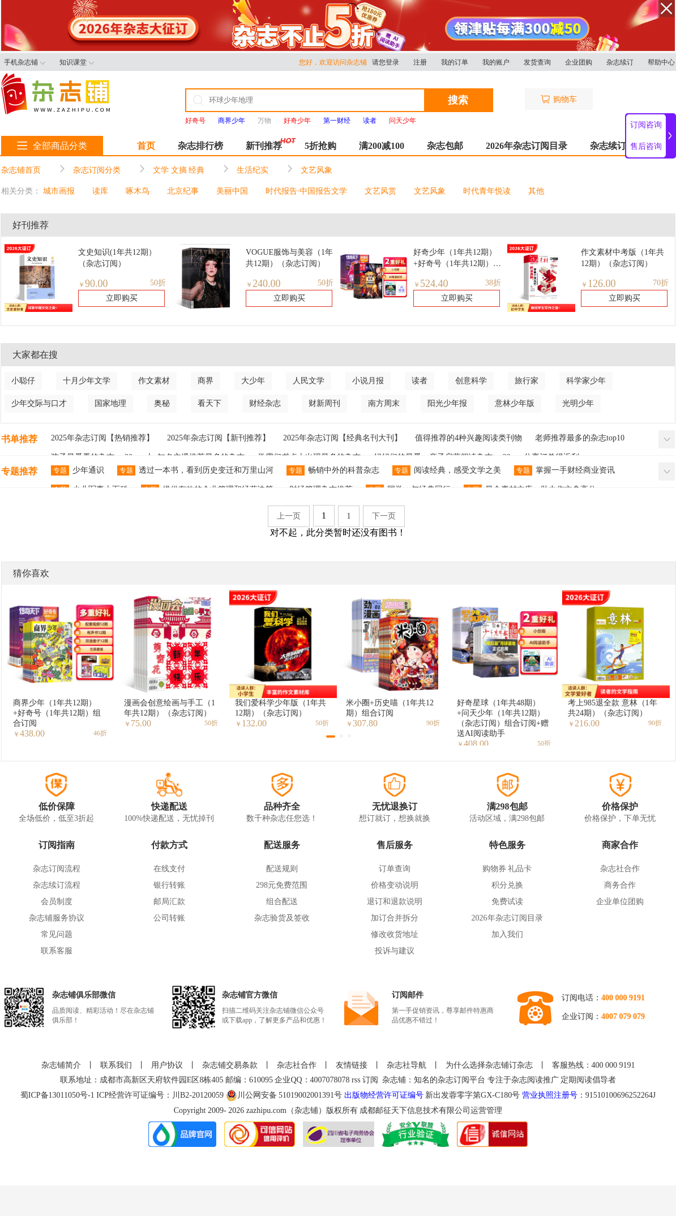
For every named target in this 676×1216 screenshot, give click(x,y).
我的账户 (496, 62)
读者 (419, 380)
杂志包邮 (445, 146)
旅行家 (526, 380)
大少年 (253, 380)
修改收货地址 (394, 934)
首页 (146, 146)
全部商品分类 (52, 146)
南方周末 (384, 403)
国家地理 (110, 403)
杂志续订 (620, 62)
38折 (493, 283)
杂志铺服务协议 (56, 918)
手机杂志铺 (24, 62)
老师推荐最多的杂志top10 (579, 438)
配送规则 (282, 868)
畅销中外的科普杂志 (332, 470)
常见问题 (56, 934)
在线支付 (169, 868)
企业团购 (578, 62)
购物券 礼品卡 (507, 868)
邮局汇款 (169, 901)
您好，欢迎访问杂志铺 (335, 62)
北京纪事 (183, 191)
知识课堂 (76, 62)
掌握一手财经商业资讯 (564, 470)
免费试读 (507, 901)
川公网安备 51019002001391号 (284, 1095)
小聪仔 (23, 380)
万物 (264, 121)
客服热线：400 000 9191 (593, 1065)
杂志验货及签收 (282, 918)
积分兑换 (507, 885)
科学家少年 (586, 380)
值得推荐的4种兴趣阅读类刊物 (468, 438)
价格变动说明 (394, 885)
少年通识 (77, 470)
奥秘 (162, 403)
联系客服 (56, 951)
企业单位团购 (620, 901)
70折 (661, 283)
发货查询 (537, 62)
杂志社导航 (406, 1065)
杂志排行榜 (200, 146)
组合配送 (282, 901)
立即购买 (122, 298)
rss (356, 1080)
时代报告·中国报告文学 (306, 191)
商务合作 (620, 885)
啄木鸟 (137, 191)
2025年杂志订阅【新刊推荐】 (218, 438)
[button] (330, 736)
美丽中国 (232, 191)
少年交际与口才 (39, 403)
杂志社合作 (620, 868)
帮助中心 (661, 62)
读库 (100, 191)
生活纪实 (252, 170)
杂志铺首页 (21, 170)
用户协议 (167, 1065)
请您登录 (385, 62)
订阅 (370, 1080)
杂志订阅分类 (97, 170)
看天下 (209, 403)
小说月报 (368, 380)
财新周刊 (324, 403)
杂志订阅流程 (56, 868)
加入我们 (507, 934)
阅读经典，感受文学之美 (446, 470)
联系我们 (116, 1065)
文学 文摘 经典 (178, 170)
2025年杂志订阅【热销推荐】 (102, 438)
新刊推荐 (264, 146)
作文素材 (154, 380)
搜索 (458, 100)
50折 (158, 283)
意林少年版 (514, 403)
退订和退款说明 (394, 901)
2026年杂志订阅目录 (526, 146)
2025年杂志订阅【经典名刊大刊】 (342, 438)
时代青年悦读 (487, 191)
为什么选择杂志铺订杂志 (489, 1065)
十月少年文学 (86, 380)
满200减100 (381, 146)
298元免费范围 (281, 885)
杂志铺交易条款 (230, 1065)
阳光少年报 (447, 403)
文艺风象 (316, 170)
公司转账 (169, 918)
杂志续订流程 (56, 885)
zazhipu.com (266, 1110)
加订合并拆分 (394, 918)
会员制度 (56, 901)
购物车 (559, 99)
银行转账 (169, 885)
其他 (536, 191)
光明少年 (578, 403)
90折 (433, 723)
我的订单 (454, 62)
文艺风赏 (380, 191)
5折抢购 (320, 146)
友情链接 (351, 1065)
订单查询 (394, 868)
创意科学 (471, 380)
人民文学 (308, 380)
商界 (205, 380)
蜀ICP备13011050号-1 (58, 1095)
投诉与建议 (394, 951)
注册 (420, 62)
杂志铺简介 (61, 1065)
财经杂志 (265, 403)
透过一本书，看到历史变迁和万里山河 (195, 470)
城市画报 (59, 191)
